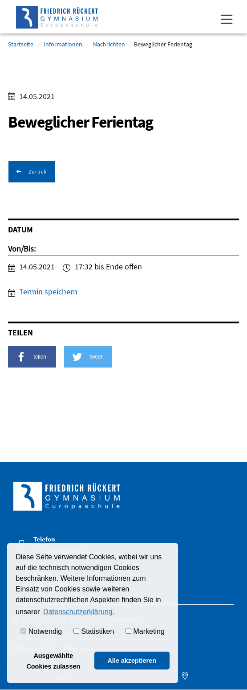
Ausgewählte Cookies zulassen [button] (53, 661)
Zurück (37, 171)
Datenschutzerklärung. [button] (78, 612)
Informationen (63, 44)
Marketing (145, 631)
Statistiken (93, 631)
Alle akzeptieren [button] (131, 660)
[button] (32, 357)
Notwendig (41, 631)
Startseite (20, 44)
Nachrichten (109, 44)
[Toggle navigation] (226, 18)
